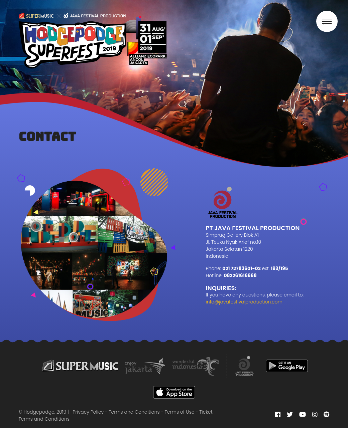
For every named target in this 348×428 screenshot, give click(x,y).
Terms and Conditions (134, 412)
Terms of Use (180, 412)
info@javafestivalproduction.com (244, 301)
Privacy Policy (88, 412)
